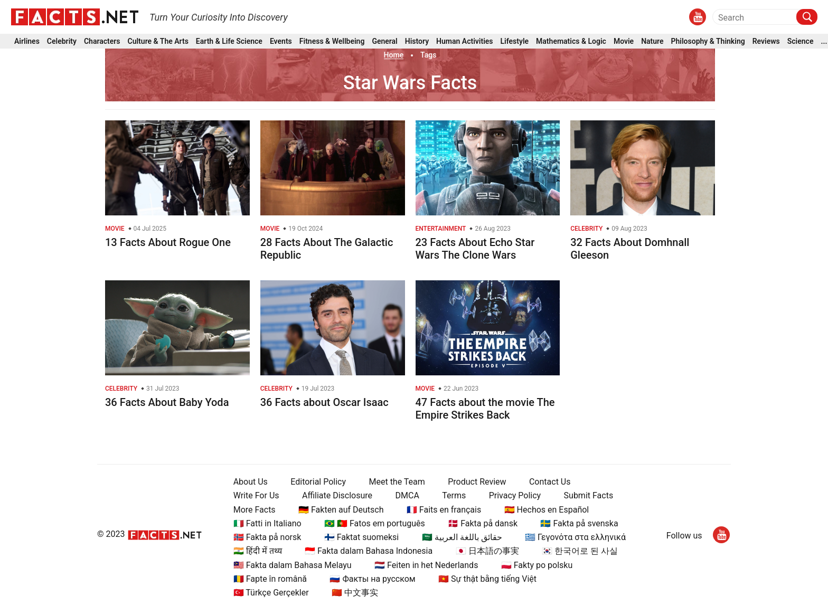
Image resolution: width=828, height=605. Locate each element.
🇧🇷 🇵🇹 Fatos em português (374, 523)
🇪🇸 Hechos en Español (546, 510)
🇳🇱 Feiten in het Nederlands (426, 565)
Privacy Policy (515, 495)
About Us (250, 482)
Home (394, 55)
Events (281, 41)
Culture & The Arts (158, 41)
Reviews (766, 41)
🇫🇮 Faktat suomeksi (361, 537)
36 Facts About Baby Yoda (167, 402)
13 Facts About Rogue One (168, 242)
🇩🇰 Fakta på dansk (483, 523)
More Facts (254, 510)
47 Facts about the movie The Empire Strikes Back (485, 408)
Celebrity (62, 41)
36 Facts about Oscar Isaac (324, 402)
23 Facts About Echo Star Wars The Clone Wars (475, 248)
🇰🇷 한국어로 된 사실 (580, 551)
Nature (652, 41)
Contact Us (550, 482)
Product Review (477, 482)
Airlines (27, 41)
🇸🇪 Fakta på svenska (579, 523)
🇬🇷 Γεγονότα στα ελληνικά (575, 537)
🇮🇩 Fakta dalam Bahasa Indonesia (368, 551)
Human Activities (464, 41)
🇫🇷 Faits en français (444, 510)
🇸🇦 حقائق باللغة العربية (462, 537)
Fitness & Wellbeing (332, 41)
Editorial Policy (318, 482)
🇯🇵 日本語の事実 (487, 551)
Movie (624, 41)
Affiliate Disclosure (337, 495)
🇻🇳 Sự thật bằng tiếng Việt (487, 579)
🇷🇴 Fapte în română (270, 579)
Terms (454, 495)
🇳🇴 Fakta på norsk (267, 537)
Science (800, 41)
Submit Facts (589, 495)
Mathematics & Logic (571, 41)
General (384, 41)
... (824, 41)
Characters (102, 41)
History (417, 41)
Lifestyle (515, 41)
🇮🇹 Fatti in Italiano (267, 523)
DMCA (407, 495)
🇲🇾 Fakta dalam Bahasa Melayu (292, 565)
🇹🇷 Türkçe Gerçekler (271, 593)
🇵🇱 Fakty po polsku (536, 565)
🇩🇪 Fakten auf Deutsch (340, 510)
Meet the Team (397, 482)
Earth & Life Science (229, 41)
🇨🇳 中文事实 (355, 593)
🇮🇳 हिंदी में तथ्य (257, 551)
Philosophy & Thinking (708, 41)
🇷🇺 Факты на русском (372, 579)
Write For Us (256, 495)
